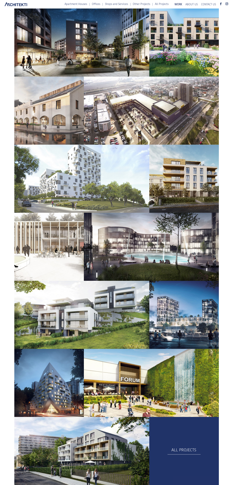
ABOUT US (191, 4)
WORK (178, 4)
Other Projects (141, 4)
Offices (96, 4)
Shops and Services (116, 4)
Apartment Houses (76, 4)
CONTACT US (208, 4)
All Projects (162, 4)
